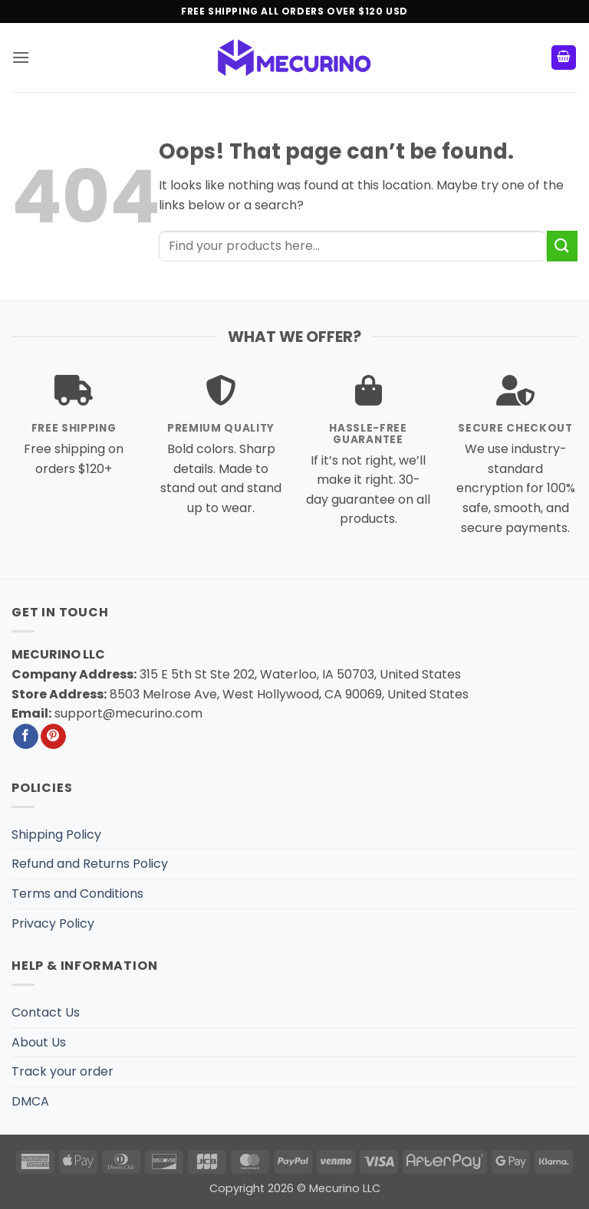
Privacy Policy (53, 923)
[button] (21, 57)
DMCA (30, 1101)
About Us (39, 1042)
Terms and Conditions (77, 893)
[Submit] (562, 246)
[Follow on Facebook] (25, 737)
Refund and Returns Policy (90, 863)
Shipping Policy (56, 834)
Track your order (63, 1071)
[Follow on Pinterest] (53, 737)
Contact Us (46, 1012)
